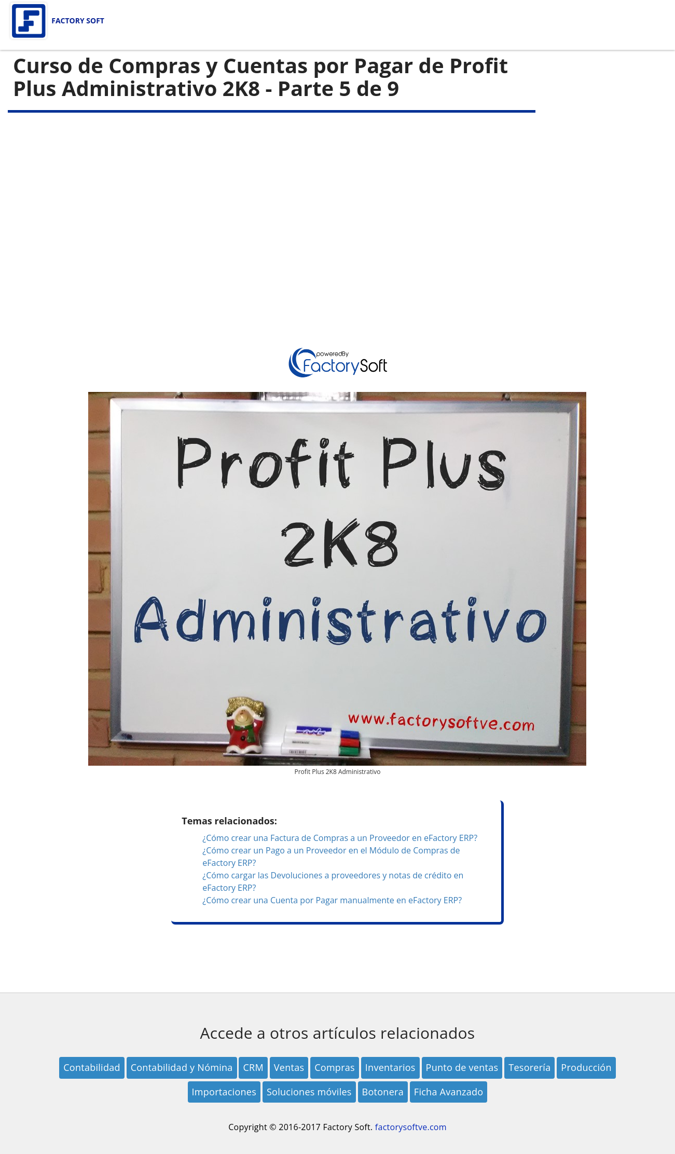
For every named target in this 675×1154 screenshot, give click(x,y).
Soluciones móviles (309, 1091)
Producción (586, 1067)
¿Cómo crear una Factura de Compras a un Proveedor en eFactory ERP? (339, 838)
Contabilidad (91, 1067)
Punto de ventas (462, 1067)
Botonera (383, 1091)
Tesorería (529, 1067)
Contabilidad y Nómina (182, 1067)
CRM (253, 1067)
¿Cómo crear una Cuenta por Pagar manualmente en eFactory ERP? (332, 900)
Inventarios (390, 1067)
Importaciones (224, 1091)
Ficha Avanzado (449, 1091)
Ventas (289, 1067)
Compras (334, 1067)
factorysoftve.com (411, 1127)
